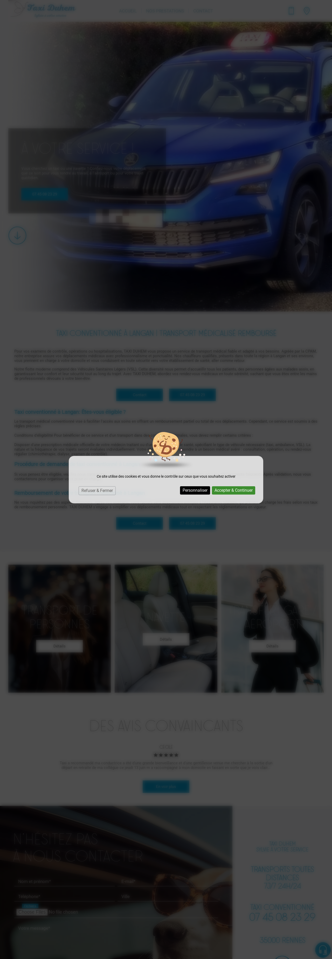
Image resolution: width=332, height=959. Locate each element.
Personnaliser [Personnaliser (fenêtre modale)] (195, 490)
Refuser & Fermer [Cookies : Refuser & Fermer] (97, 490)
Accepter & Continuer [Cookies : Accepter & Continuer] (234, 490)
